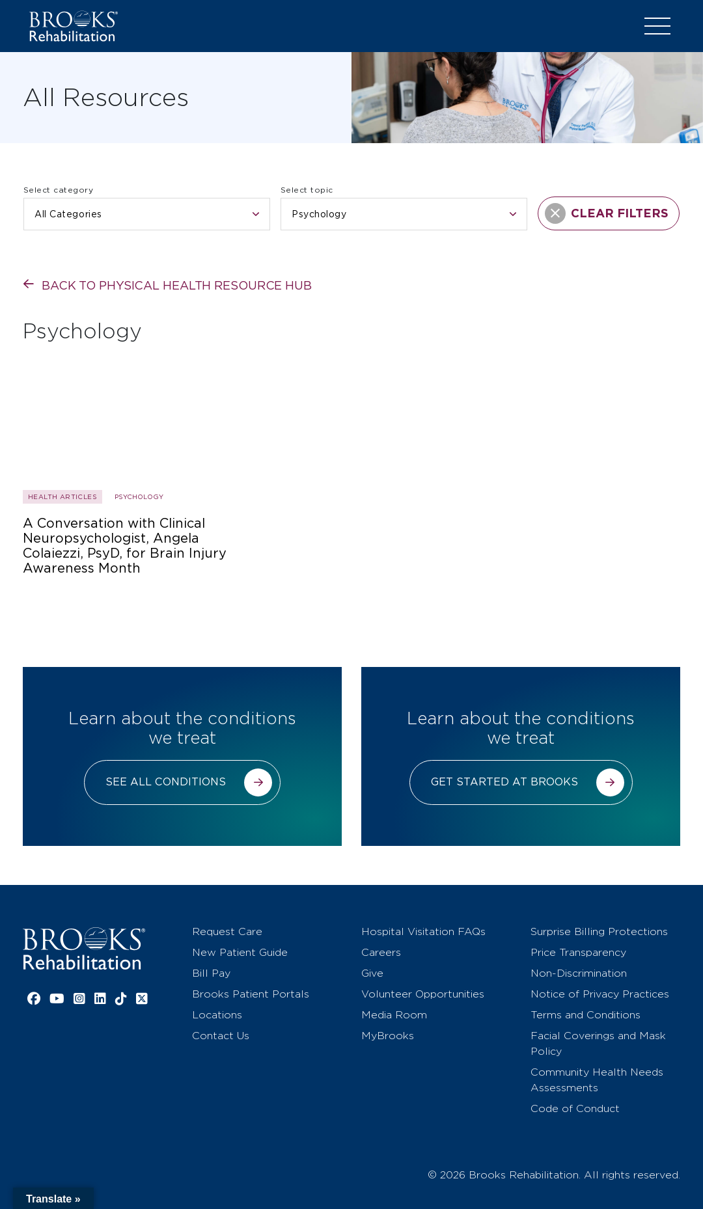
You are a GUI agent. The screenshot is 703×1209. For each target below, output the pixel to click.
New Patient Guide (240, 952)
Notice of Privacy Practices (600, 993)
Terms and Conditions (586, 1014)
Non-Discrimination (579, 973)
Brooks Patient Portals (250, 993)
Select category (58, 190)
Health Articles (62, 496)
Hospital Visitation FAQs (423, 931)
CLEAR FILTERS (607, 213)
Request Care (227, 931)
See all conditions (165, 782)
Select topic (307, 190)
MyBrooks (387, 1035)
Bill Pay (211, 973)
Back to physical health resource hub (177, 285)
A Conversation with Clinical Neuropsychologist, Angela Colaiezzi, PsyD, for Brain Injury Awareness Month (125, 546)
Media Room (394, 1014)
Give (372, 973)
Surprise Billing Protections (599, 931)
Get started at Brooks (504, 782)
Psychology (139, 496)
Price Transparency (578, 952)
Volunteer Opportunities (422, 993)
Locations (217, 1014)
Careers (381, 952)
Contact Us (220, 1035)
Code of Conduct (575, 1108)
